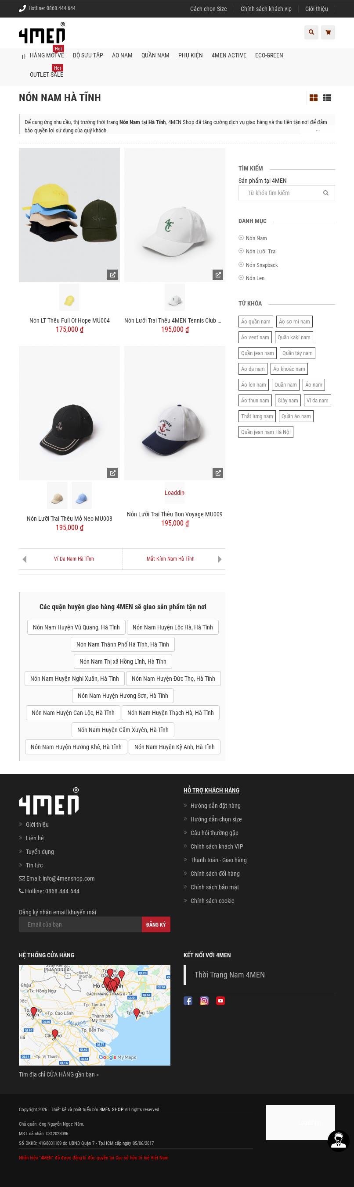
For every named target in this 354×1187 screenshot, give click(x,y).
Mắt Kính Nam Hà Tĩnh (171, 559)
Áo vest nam (255, 337)
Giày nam (288, 400)
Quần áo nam (296, 416)
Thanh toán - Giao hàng (219, 860)
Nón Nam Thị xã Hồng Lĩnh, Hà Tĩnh (122, 661)
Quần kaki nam (294, 337)
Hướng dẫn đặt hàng (216, 805)
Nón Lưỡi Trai (261, 251)
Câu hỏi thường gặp (214, 832)
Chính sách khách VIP (217, 846)
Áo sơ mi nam (294, 321)
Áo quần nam (256, 321)
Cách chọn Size (208, 8)
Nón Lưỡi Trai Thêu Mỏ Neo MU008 (69, 518)
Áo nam (313, 384)
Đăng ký (156, 925)
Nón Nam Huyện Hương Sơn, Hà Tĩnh (123, 695)
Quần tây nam (297, 353)
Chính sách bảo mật (215, 887)
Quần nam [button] (155, 55)
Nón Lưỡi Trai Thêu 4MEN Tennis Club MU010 (174, 320)
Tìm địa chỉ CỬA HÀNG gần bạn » (59, 1074)
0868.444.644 (61, 8)
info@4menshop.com (69, 878)
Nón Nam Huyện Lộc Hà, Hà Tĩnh (173, 627)
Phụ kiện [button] (190, 55)
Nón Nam (256, 238)
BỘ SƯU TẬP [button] (88, 55)
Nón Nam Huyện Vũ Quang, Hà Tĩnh (76, 627)
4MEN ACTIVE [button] (229, 55)
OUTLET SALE (46, 71)
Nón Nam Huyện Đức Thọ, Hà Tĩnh (173, 678)
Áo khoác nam (289, 369)
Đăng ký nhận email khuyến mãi (94, 920)
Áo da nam (253, 369)
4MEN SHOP (111, 1109)
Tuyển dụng (40, 851)
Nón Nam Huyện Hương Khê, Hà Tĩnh (76, 746)
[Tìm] (326, 192)
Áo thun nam (255, 400)
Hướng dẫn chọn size (216, 819)
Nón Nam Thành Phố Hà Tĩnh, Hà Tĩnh (122, 644)
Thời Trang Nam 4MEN (230, 974)
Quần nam (286, 384)
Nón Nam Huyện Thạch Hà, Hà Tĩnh (170, 712)
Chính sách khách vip (266, 8)
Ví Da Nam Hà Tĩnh (74, 559)
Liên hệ (35, 838)
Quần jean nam (257, 353)
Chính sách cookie (213, 900)
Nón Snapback (262, 265)
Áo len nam (253, 384)
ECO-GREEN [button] (269, 55)
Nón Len (255, 278)
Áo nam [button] (122, 55)
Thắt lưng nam (257, 416)
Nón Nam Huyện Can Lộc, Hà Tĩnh (73, 712)
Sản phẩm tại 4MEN (286, 188)
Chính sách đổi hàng (215, 873)
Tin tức (34, 865)
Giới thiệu (316, 8)
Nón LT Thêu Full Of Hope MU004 (69, 320)
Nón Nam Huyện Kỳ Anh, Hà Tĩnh (174, 746)
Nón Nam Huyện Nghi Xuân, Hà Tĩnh (74, 678)
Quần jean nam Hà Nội (266, 432)
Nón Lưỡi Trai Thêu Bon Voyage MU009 (175, 514)
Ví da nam (318, 400)
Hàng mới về (47, 52)
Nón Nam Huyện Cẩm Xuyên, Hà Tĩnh (123, 729)
